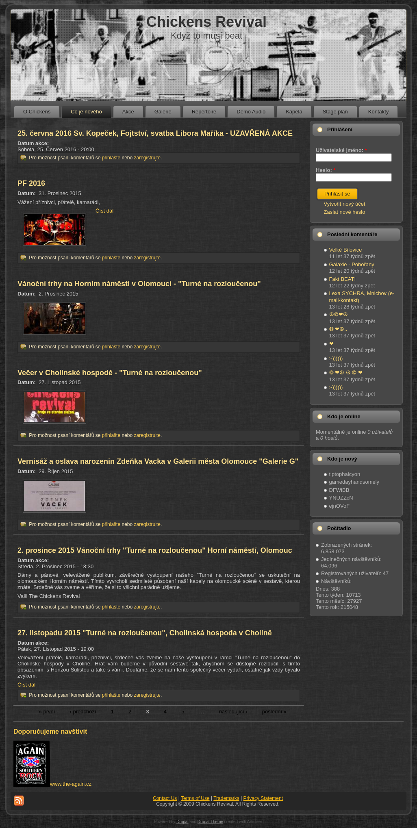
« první (47, 711)
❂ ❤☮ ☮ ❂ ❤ (346, 372)
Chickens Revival (206, 21)
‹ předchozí (83, 711)
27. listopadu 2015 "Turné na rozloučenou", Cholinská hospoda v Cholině (144, 633)
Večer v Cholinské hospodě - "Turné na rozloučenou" (109, 373)
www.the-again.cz (70, 784)
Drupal (182, 821)
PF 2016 (31, 183)
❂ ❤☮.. (338, 329)
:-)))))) (336, 358)
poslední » (274, 711)
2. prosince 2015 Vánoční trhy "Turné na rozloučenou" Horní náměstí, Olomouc (154, 550)
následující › (233, 711)
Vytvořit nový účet (344, 204)
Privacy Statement (263, 798)
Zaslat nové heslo (344, 212)
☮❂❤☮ (338, 314)
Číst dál (104, 211)
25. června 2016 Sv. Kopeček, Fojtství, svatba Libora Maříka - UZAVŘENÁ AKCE (155, 133)
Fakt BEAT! (342, 279)
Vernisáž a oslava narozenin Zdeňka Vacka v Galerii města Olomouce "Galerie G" (157, 461)
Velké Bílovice (345, 250)
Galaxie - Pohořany (351, 264)
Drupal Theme (210, 821)
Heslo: (325, 170)
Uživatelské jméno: (341, 150)
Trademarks (226, 798)
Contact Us (165, 798)
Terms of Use (195, 798)
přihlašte (111, 158)
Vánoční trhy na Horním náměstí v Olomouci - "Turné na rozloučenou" (139, 284)
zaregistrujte (147, 158)
